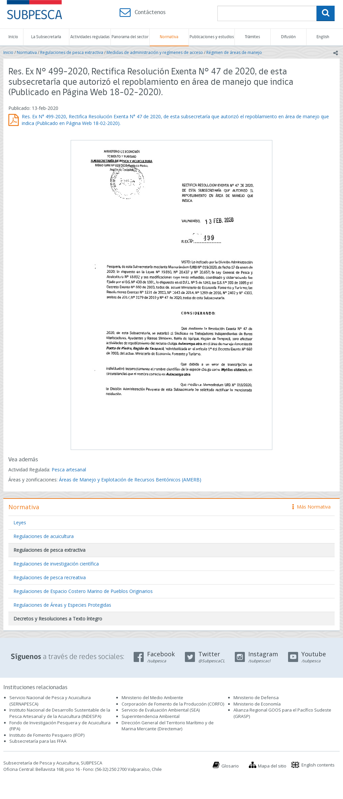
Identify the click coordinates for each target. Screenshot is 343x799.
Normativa (169, 37)
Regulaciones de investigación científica (56, 563)
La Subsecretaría (46, 37)
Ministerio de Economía (257, 704)
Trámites (252, 37)
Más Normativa (311, 507)
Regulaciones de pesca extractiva (71, 52)
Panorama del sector (130, 37)
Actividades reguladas (90, 37)
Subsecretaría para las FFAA (37, 741)
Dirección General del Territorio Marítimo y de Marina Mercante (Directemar (168, 726)
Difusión (288, 37)
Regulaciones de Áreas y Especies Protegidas (62, 605)
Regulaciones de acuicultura (43, 536)
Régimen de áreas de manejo (234, 52)
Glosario (230, 766)
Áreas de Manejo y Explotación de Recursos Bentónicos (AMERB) (130, 479)
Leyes (19, 522)
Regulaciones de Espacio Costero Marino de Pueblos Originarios (83, 591)
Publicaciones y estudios (212, 37)
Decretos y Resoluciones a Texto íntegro (57, 618)
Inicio (13, 37)
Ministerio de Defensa (256, 697)
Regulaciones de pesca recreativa (49, 577)
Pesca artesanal (69, 469)
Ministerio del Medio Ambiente (152, 697)
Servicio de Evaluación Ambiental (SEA (160, 710)
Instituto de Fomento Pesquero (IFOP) (46, 735)
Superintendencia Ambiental (151, 716)
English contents (318, 765)
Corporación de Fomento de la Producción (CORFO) (173, 704)
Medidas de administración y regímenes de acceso (155, 52)
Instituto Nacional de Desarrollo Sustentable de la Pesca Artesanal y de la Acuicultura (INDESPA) (59, 713)
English (323, 37)
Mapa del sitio (272, 766)
